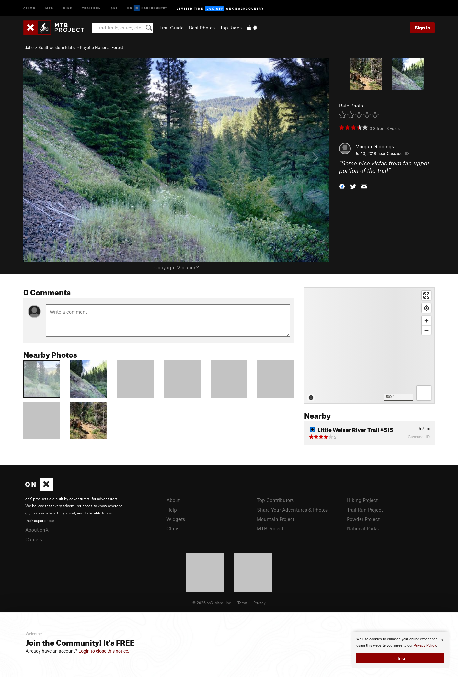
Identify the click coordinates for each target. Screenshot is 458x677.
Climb (29, 8)
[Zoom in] (426, 320)
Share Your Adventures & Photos (292, 510)
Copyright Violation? (176, 267)
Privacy (259, 602)
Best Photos (202, 27)
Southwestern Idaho (56, 47)
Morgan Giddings (374, 146)
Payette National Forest (101, 47)
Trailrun (91, 8)
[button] (342, 185)
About (173, 500)
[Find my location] (426, 308)
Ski (114, 8)
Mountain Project (275, 519)
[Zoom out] (426, 330)
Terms (242, 602)
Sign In (422, 27)
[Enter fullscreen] (426, 295)
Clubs (172, 528)
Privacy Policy (425, 645)
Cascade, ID (398, 153)
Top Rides (231, 27)
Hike (67, 8)
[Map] (369, 345)
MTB (49, 8)
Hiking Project (362, 500)
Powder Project (363, 519)
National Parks (363, 528)
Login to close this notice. (103, 651)
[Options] (424, 393)
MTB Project (270, 528)
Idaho (28, 47)
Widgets (175, 519)
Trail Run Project (365, 510)
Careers (33, 539)
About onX (37, 530)
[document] (400, 649)
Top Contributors (275, 500)
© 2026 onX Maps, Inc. (212, 602)
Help (171, 510)
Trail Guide (171, 27)
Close (400, 658)
